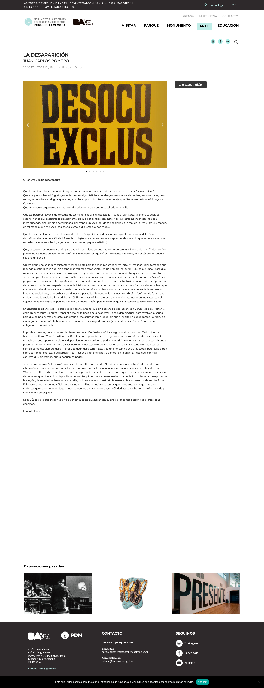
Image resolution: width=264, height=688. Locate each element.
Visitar (129, 25)
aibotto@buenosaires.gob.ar (117, 661)
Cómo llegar (217, 4)
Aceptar (202, 681)
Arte (204, 26)
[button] (27, 125)
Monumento (179, 25)
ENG (234, 4)
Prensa (188, 16)
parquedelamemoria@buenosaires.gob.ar (125, 652)
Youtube (226, 42)
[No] (259, 682)
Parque (151, 25)
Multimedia (208, 16)
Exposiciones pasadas (44, 567)
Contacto (230, 16)
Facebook (219, 42)
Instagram (212, 42)
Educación (228, 25)
